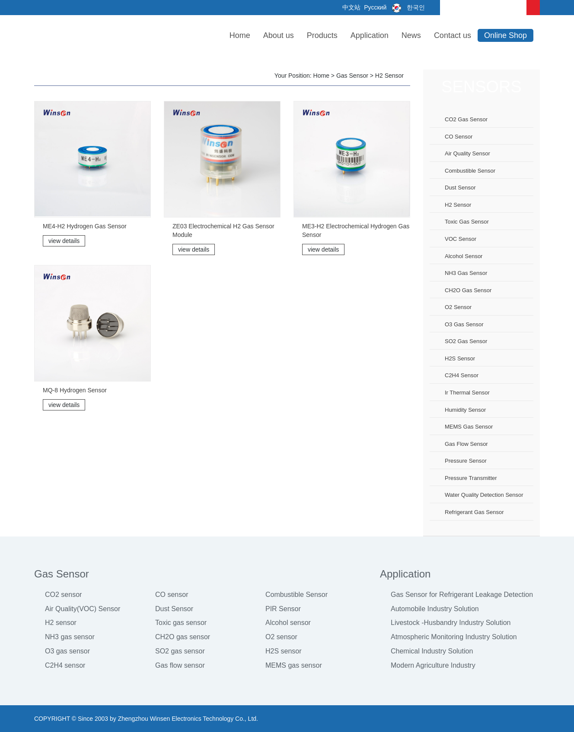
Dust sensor (460, 187)
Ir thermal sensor (467, 392)
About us (278, 35)
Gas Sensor (352, 75)
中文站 (351, 7)
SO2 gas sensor (466, 341)
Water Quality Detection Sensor (484, 495)
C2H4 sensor (461, 375)
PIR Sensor (283, 608)
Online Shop (505, 35)
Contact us (452, 35)
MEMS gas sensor (469, 426)
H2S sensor (460, 358)
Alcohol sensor (463, 256)
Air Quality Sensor (467, 153)
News (411, 35)
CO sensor (458, 136)
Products (322, 35)
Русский (374, 7)
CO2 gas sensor (466, 119)
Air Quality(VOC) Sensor (82, 608)
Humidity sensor (465, 410)
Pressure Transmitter (471, 478)
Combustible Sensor (296, 594)
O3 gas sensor (464, 324)
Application (370, 35)
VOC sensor (460, 239)
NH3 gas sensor (466, 273)
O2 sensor (458, 307)
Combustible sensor (470, 170)
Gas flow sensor (466, 444)
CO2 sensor (63, 594)
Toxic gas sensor (467, 221)
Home (240, 35)
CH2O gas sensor (468, 290)
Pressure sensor (466, 461)
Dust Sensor (174, 608)
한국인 (406, 7)
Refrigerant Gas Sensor (474, 512)
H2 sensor (389, 75)
